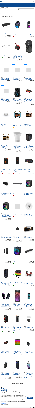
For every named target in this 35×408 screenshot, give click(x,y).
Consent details (2, 405)
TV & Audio (2, 7)
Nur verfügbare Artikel (4, 12)
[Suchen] (24, 1)
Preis (13, 16)
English (2, 387)
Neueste (10, 16)
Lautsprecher (6, 7)
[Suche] (25, 9)
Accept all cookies (30, 397)
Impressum (2, 403)
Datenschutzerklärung (5, 403)
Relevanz (7, 16)
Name (12, 16)
